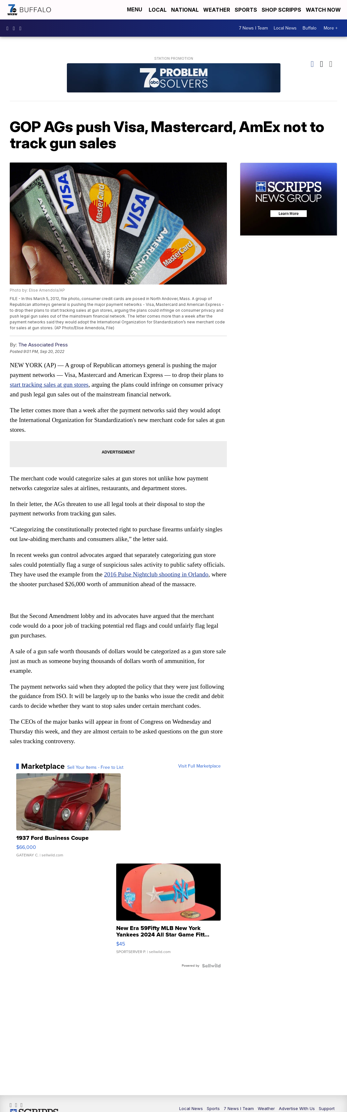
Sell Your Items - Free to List (95, 768)
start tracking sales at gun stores (49, 384)
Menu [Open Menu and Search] (134, 9)
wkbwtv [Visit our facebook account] (9, 28)
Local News (285, 28)
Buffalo (309, 28)
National (185, 9)
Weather (216, 9)
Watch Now (324, 9)
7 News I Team (253, 28)
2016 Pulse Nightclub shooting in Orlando (156, 575)
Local (158, 9)
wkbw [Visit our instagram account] (15, 28)
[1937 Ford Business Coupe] (68, 819)
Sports (246, 9)
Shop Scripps (281, 9)
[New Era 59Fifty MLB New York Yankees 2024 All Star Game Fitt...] (168, 912)
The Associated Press (43, 345)
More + (331, 28)
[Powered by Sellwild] (211, 966)
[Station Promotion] (173, 78)
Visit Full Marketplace (199, 767)
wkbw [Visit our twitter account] (22, 28)
